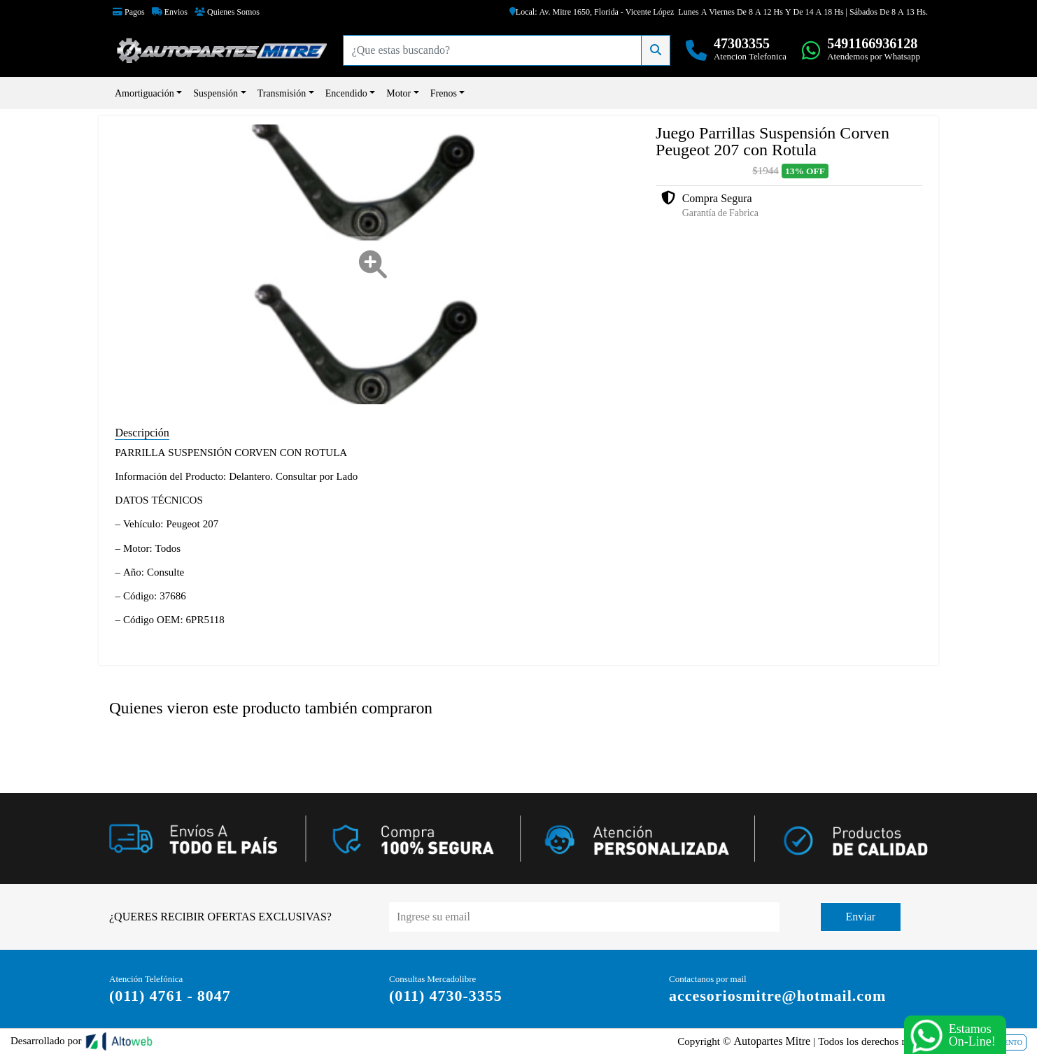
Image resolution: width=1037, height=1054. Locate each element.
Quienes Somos (227, 12)
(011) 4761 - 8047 (170, 995)
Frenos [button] (443, 93)
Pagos (129, 12)
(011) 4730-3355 (445, 995)
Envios (170, 12)
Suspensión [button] (215, 93)
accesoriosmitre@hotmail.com (777, 995)
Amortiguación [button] (144, 93)
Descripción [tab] (142, 432)
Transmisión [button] (282, 93)
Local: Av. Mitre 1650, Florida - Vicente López (592, 12)
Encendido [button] (346, 93)
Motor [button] (398, 93)
